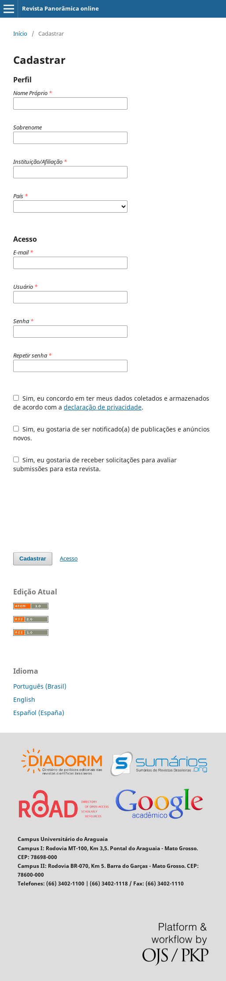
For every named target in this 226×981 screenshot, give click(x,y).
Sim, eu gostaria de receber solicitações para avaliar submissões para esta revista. (95, 464)
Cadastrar (32, 558)
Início (20, 33)
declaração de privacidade (103, 407)
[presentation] (80, 512)
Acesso (69, 558)
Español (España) (38, 712)
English (24, 699)
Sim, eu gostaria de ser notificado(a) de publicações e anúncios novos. (111, 433)
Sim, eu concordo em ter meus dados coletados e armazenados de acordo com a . (111, 402)
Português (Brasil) (39, 686)
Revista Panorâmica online (60, 8)
